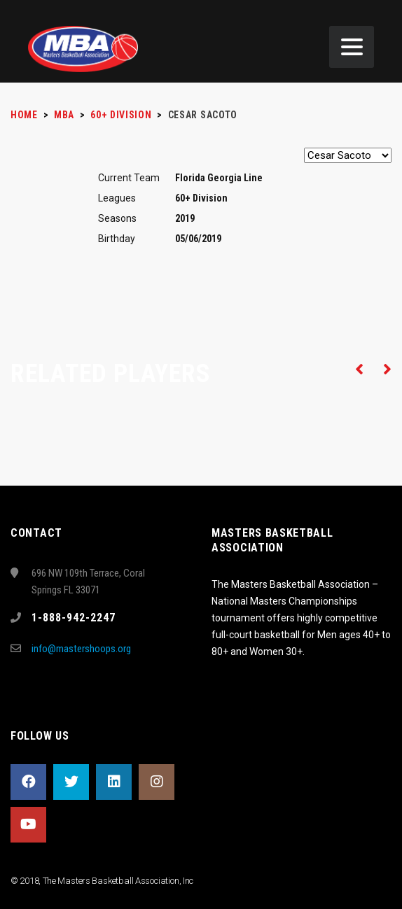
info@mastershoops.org (81, 648)
